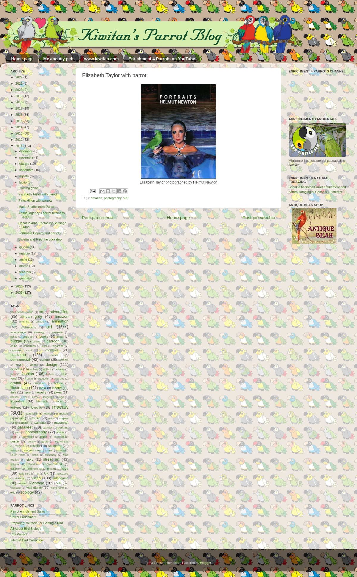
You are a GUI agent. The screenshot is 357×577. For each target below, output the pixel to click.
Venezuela (62, 473)
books (44, 336)
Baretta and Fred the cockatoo (40, 239)
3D (41, 312)
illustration (19, 387)
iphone (57, 388)
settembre (27, 170)
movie (19, 418)
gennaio (25, 278)
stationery (50, 454)
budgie (16, 341)
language (48, 397)
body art (28, 336)
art (49, 327)
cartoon (53, 341)
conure (45, 359)
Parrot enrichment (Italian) (29, 511)
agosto (24, 176)
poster (14, 441)
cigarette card (21, 350)
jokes (58, 392)
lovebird (36, 407)
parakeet (25, 427)
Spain (35, 454)
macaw (60, 407)
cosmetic (63, 359)
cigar (44, 345)
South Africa (17, 454)
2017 (19, 108)
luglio (23, 182)
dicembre (26, 151)
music (36, 418)
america (24, 321)
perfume (63, 427)
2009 (19, 292)
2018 (19, 102)
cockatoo (18, 354)
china (13, 345)
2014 (19, 127)
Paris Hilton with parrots (35, 200)
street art (51, 459)
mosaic (63, 413)
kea (26, 397)
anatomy (41, 321)
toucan (51, 468)
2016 (19, 114)
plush (43, 436)
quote (44, 441)
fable (13, 374)
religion (19, 446)
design (51, 364)
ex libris (47, 369)
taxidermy (15, 468)
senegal (14, 450)
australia (57, 332)
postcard (59, 436)
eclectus (16, 369)
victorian (20, 478)
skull (50, 450)
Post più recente (98, 217)
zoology (27, 492)
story (29, 459)
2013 (19, 133)
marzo (24, 266)
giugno (24, 247)
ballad (13, 336)
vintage (38, 483)
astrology (39, 332)
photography (112, 198)
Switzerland (54, 464)
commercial (20, 359)
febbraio (25, 272)
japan (27, 392)
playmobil (28, 436)
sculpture (54, 446)
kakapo (14, 397)
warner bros (57, 487)
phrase (60, 432)
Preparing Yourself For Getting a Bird (36, 523)
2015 (19, 121)
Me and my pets (58, 58)
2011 (19, 146)
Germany (59, 378)
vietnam (22, 483)
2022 (19, 77)
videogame (60, 478)
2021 (19, 83)
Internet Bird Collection (26, 540)
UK (46, 473)
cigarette (58, 345)
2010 (19, 286)
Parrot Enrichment (23, 517)
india (42, 388)
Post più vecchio (258, 217)
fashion (27, 374)
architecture (28, 327)
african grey (31, 316)
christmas (29, 345)
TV (37, 473)
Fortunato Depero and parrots (39, 233)
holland (58, 383)
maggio (25, 253)
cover (19, 364)
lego (61, 397)
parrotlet (47, 427)
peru (17, 432)
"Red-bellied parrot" (21, 312)
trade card (24, 473)
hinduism (39, 383)
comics (53, 355)
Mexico (48, 413)
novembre (27, 157)
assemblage (18, 332)
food (13, 378)
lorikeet (15, 407)
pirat (13, 436)
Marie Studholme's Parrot (36, 206)
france (29, 378)
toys (64, 468)
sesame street (33, 450)
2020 (19, 89)
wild (12, 492)
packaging (21, 422)
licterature (17, 401)
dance (34, 364)
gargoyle (43, 378)
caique (36, 341)
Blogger (205, 563)
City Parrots (18, 534)
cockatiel (51, 350)
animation (60, 321)
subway (14, 464)
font (62, 374)
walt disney (34, 487)
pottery (32, 441)
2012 (19, 139)
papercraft (61, 422)
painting (40, 422)
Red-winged (61, 441)
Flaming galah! (29, 188)
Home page (22, 58)
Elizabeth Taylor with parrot (37, 194)
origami (63, 418)
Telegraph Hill (34, 468)
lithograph (42, 401)
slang (61, 450)
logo (59, 401)
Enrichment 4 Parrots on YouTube (162, 58)
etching (34, 369)
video (36, 478)
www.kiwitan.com (101, 58)
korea (35, 397)
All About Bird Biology (25, 528)
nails (51, 418)
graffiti (15, 383)
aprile (23, 259)
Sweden (32, 464)
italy (13, 392)
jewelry (41, 392)
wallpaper (15, 487)
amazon (96, 198)
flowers (50, 374)
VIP (125, 198)
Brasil (60, 336)
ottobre (24, 163)
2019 (19, 96)
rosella (35, 446)
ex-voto (60, 369)
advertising (59, 311)
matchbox (30, 413)
